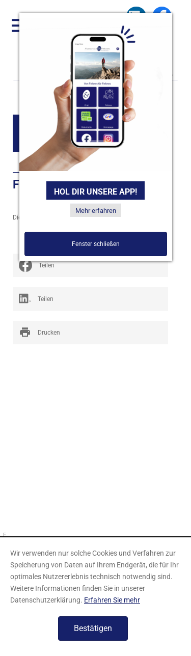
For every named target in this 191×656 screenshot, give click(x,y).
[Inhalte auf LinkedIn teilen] (90, 299)
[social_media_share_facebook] (90, 265)
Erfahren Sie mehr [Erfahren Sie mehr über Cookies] (112, 600)
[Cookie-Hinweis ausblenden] (93, 628)
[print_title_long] (90, 332)
